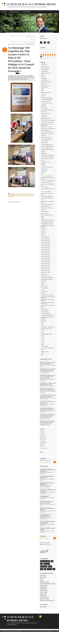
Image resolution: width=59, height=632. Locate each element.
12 (41, 54)
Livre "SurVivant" (44, 186)
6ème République (44, 71)
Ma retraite (43, 209)
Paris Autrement (15, 195)
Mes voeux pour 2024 (45, 268)
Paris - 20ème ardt (44, 287)
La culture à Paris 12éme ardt (47, 167)
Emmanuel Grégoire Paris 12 (46, 147)
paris (41, 563)
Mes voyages (43, 273)
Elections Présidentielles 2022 (47, 146)
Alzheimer (43, 76)
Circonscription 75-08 (45, 101)
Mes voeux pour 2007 (45, 240)
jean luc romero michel (27, 195)
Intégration (43, 165)
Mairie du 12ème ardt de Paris (47, 214)
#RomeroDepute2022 (45, 67)
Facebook (43, 151)
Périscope (43, 293)
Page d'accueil (32, 39)
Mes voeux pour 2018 (45, 259)
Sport (42, 332)
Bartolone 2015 (44, 87)
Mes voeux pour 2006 (45, 238)
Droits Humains (44, 142)
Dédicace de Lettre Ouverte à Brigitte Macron (47, 124)
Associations (43, 83)
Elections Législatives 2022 (46, 144)
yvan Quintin (43, 388)
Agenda (42, 74)
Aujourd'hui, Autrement (45, 85)
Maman (42, 216)
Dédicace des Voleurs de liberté (47, 132)
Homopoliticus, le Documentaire (47, 156)
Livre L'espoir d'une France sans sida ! (48, 189)
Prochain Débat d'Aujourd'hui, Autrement (47, 318)
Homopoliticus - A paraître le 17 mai (47, 600)
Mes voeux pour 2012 (45, 249)
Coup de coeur (44, 115)
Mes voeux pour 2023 (45, 266)
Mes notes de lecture (45, 237)
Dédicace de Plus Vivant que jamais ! (48, 128)
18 (54, 54)
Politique (50, 566)
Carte (41, 452)
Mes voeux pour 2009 (45, 244)
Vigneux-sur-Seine (45, 351)
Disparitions (43, 135)
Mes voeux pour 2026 (45, 272)
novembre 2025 (43, 439)
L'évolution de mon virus (25, 195)
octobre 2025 (42, 441)
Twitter (42, 342)
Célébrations (43, 94)
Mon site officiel (14, 11)
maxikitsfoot (43, 383)
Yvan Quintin (43, 395)
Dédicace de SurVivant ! (45, 130)
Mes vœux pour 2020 (45, 275)
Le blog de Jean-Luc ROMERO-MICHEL (31, 4)
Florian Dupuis (43, 408)
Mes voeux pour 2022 (45, 265)
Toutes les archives (44, 448)
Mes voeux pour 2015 (45, 254)
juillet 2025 (42, 446)
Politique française (45, 311)
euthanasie (49, 569)
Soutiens (43, 330)
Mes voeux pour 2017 (45, 258)
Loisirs (42, 199)
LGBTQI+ (43, 172)
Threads (43, 335)
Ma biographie (26, 11)
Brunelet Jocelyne (44, 369)
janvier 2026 (42, 436)
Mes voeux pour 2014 (45, 252)
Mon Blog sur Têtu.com (44, 597)
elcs (22, 195)
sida (33, 195)
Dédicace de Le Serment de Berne (47, 122)
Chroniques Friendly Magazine (47, 99)
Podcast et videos (44, 310)
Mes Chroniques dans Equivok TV (47, 220)
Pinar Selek (43, 308)
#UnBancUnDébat (44, 69)
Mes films (43, 230)
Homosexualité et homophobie (47, 158)
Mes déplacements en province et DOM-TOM (47, 226)
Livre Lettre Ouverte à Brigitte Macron (47, 194)
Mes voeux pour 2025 (45, 270)
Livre (42, 174)
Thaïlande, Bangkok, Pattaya (46, 333)
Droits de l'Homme (44, 140)
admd (52, 561)
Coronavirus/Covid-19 (45, 113)
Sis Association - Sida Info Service (47, 326)
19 (41, 56)
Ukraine (42, 344)
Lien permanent (11, 193)
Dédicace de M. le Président (46, 126)
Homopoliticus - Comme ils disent (47, 154)
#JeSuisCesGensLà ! (45, 66)
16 (50, 54)
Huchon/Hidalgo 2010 (45, 161)
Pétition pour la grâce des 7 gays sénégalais (47, 300)
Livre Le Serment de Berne (46, 191)
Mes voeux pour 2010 (45, 245)
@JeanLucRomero (43, 38)
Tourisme (43, 341)
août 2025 (42, 444)
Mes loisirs (43, 235)
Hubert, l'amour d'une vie (45, 581)
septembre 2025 (43, 442)
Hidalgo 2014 (44, 153)
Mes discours (43, 228)
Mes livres (42, 580)
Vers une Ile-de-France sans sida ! (47, 348)
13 (43, 54)
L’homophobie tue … (44, 496)
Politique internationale (46, 313)
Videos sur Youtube (44, 592)
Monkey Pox (43, 280)
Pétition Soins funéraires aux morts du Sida (48, 306)
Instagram (43, 163)
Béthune (43, 88)
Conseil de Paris (44, 108)
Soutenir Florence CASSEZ (46, 328)
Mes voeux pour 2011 (45, 247)
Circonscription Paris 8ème (46, 102)
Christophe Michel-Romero (46, 97)
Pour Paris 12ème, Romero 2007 (47, 315)
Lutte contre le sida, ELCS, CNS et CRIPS (27, 194)
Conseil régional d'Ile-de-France (47, 109)
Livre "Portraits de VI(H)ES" (46, 182)
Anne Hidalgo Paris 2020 (15, 194)
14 (45, 54)
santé (54, 569)
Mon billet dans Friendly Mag (47, 279)
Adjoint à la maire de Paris (26, 193)
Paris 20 (43, 289)
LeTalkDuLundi (44, 170)
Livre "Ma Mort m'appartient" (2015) (48, 180)
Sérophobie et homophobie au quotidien (47, 583)
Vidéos (42, 349)
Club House (43, 104)
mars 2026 (42, 432)
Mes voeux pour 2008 (45, 242)
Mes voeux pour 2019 (45, 261)
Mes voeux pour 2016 (45, 256)
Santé (42, 323)
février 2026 (42, 434)
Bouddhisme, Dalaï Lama (46, 92)
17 (52, 54)
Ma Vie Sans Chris (44, 213)
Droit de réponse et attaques (46, 139)
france (42, 569)
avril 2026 (42, 431)
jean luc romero (47, 563)
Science (42, 325)
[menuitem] (5, 11)
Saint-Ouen (43, 321)
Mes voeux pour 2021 (45, 263)
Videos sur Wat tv (43, 593)
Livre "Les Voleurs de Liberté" (47, 175)
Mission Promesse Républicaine (47, 277)
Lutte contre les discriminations (14, 195)
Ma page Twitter (43, 595)
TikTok (42, 339)
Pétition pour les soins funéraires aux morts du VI (47, 303)
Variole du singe (44, 346)
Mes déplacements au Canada (47, 223)
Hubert (42, 160)
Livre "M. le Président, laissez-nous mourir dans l (48, 178)
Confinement (43, 106)
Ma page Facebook (43, 590)
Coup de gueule (44, 116)
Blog (42, 90)
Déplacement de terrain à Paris (47, 133)
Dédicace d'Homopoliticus (46, 118)
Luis (41, 401)
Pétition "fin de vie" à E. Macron (47, 295)
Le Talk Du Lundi (44, 168)
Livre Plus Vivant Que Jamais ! (47, 198)
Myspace (43, 284)
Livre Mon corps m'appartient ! (47, 196)
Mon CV (41, 578)
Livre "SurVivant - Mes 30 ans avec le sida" (48, 185)
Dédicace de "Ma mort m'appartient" (48, 120)
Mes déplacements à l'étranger (47, 221)
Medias (42, 218)
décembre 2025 (43, 437)
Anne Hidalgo (44, 78)
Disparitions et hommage (46, 137)
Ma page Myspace (43, 588)
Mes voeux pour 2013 (45, 251)
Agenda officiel (43, 575)
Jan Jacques (42, 362)
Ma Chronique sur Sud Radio (46, 207)
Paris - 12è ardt (44, 286)
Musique (43, 282)
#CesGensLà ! (44, 64)
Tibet (42, 337)
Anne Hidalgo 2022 (45, 80)
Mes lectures (43, 231)
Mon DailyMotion (43, 587)
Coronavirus (43, 111)
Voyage (42, 353)
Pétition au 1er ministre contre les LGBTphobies (47, 297)
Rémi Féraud (43, 319)
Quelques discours (43, 585)
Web (42, 355)
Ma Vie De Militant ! (45, 211)
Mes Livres (43, 233)
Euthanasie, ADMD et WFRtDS (47, 149)
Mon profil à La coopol (44, 598)
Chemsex (43, 95)
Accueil (4, 11)
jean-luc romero (44, 566)
